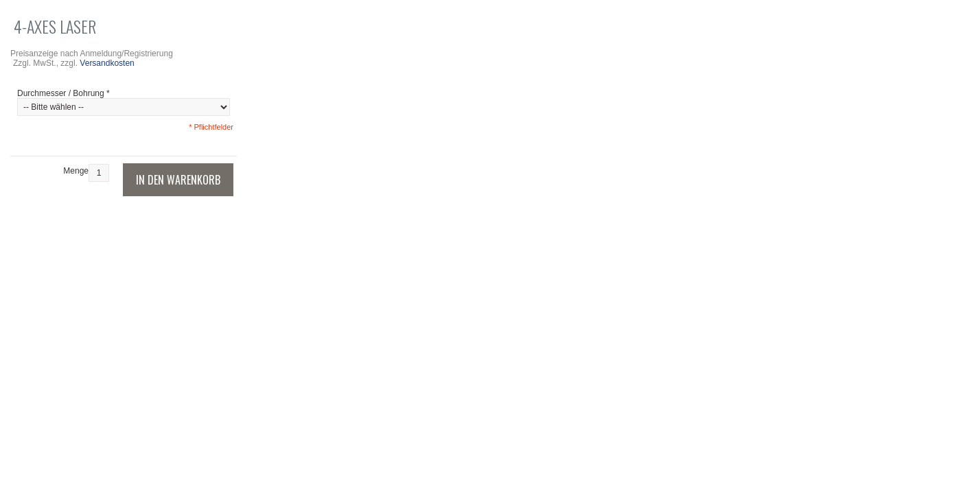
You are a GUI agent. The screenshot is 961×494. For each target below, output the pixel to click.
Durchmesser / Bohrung (63, 93)
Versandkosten (107, 63)
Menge (76, 171)
